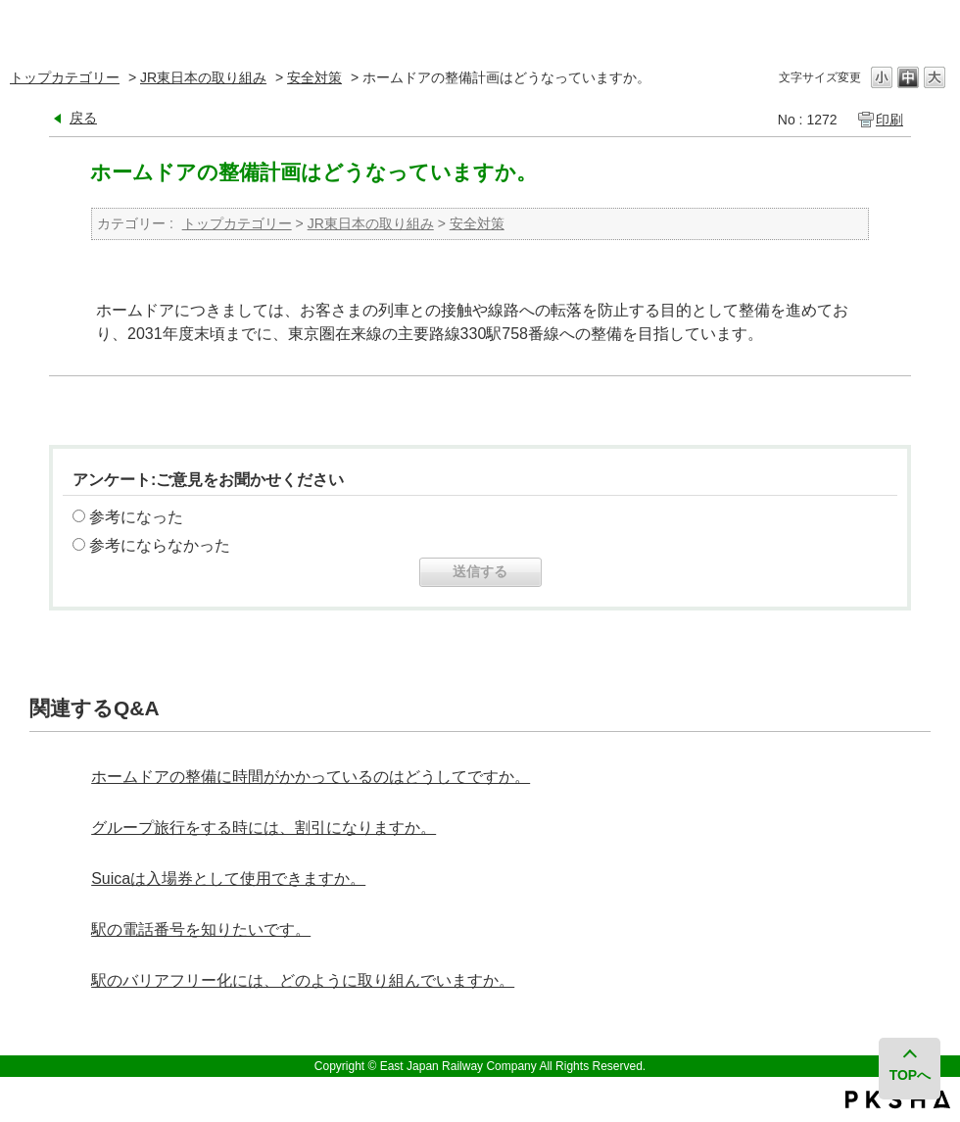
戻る (83, 117)
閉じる (933, 24)
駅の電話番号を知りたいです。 (201, 929)
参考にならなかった (159, 545)
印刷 (889, 119)
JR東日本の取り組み (203, 77)
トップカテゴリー (65, 77)
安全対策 (314, 77)
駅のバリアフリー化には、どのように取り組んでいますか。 (302, 980)
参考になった (136, 517)
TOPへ (910, 1075)
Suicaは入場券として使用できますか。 (228, 878)
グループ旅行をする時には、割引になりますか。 (263, 827)
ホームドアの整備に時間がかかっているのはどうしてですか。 (310, 776)
